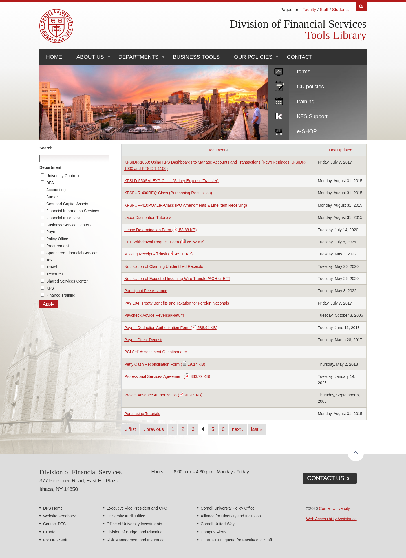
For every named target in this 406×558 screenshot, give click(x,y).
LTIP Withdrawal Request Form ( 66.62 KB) (164, 242)
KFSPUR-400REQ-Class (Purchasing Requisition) (168, 193)
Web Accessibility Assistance (331, 519)
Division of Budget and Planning (134, 532)
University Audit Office (126, 516)
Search (46, 148)
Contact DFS (54, 524)
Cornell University (334, 508)
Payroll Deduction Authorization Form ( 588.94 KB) (170, 327)
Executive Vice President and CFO (137, 508)
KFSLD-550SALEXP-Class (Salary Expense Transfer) (171, 180)
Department (50, 167)
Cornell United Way (218, 524)
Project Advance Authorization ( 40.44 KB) (163, 395)
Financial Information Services (72, 211)
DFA (50, 182)
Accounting (56, 190)
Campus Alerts (213, 532)
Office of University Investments (134, 524)
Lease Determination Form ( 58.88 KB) (160, 230)
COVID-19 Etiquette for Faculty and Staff (236, 540)
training (305, 101)
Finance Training (61, 295)
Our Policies (253, 57)
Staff (324, 9)
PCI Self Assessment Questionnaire (155, 352)
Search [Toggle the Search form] (361, 6)
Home (54, 57)
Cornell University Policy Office (228, 508)
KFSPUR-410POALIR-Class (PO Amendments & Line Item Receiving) (185, 205)
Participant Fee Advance (145, 290)
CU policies (310, 86)
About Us (90, 57)
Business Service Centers (68, 225)
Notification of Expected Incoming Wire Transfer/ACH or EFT (177, 278)
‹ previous (154, 429)
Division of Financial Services (298, 23)
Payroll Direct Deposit (143, 340)
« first (130, 429)
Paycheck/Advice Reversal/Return (154, 315)
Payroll (52, 232)
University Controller (64, 175)
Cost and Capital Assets (67, 204)
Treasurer (54, 274)
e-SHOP (307, 131)
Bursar (52, 197)
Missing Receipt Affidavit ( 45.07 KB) (158, 254)
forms (303, 71)
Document (218, 150)
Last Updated (340, 150)
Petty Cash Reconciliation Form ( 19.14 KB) (164, 364)
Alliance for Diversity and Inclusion (231, 516)
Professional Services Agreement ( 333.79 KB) (167, 376)
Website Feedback (59, 516)
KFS (50, 288)
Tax (49, 260)
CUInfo (49, 532)
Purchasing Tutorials (142, 413)
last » (256, 429)
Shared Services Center (67, 281)
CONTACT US (325, 478)
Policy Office (57, 239)
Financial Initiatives (63, 218)
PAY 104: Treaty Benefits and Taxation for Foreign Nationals (176, 303)
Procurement (57, 246)
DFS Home (53, 508)
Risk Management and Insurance (135, 540)
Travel (51, 267)
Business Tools (196, 57)
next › (238, 429)
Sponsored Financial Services (72, 253)
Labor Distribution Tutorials (147, 217)
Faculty (309, 9)
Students (340, 9)
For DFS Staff (55, 540)
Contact (299, 57)
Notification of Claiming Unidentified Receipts (163, 266)
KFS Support (312, 116)
